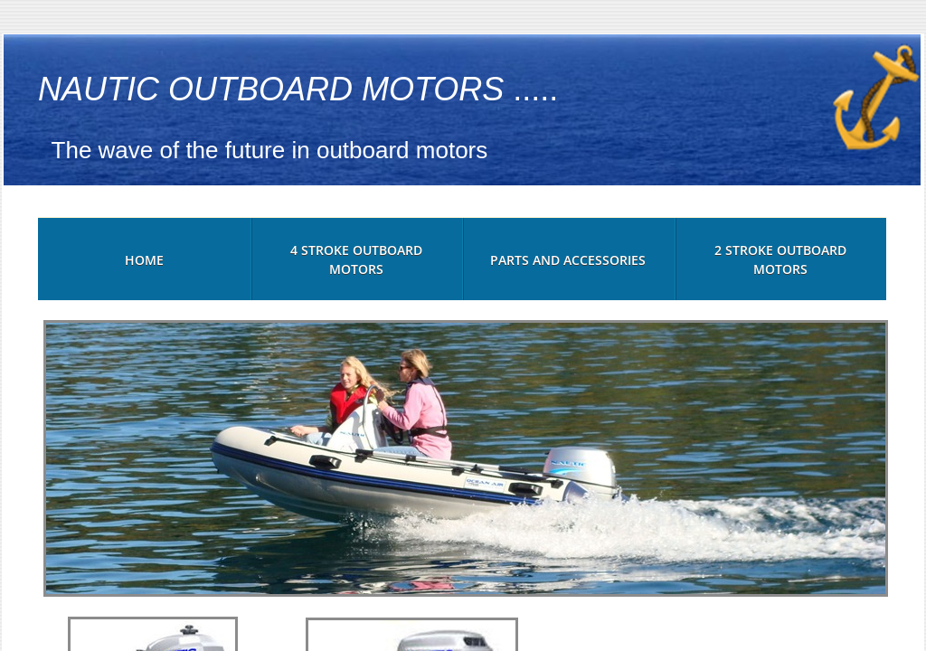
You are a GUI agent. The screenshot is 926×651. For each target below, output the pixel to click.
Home (144, 260)
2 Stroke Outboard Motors (780, 259)
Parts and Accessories (568, 260)
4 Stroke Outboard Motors (356, 259)
